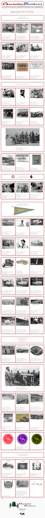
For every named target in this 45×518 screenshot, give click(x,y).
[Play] (2, 498)
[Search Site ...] (39, 7)
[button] (7, 7)
